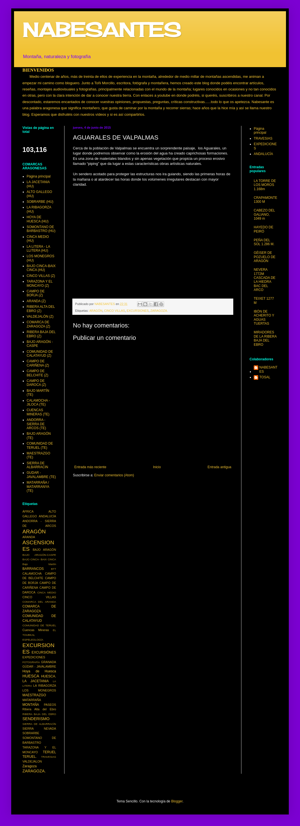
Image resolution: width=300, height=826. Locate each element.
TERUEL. (29, 757)
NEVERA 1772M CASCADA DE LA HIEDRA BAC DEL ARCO (264, 280)
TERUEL (49, 752)
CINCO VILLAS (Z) (41, 276)
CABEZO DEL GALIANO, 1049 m (264, 214)
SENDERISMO (36, 718)
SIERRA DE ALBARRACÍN (39, 723)
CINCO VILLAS (114, 310)
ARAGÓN (95, 310)
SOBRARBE (30, 733)
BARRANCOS (33, 569)
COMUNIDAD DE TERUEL (39, 625)
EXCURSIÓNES (44, 652)
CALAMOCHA (31, 573)
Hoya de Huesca (39, 671)
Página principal (38, 176)
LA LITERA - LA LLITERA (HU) (38, 248)
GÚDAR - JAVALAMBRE (39, 666)
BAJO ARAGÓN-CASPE (39, 554)
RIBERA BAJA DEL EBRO (39, 714)
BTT (53, 568)
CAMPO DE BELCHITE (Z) (37, 373)
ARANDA (28, 537)
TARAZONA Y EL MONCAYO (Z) (39, 283)
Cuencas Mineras (35, 630)
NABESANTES (101, 30)
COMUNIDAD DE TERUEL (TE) (40, 445)
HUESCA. (48, 676)
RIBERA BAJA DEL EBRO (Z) (41, 334)
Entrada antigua (219, 467)
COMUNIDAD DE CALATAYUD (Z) (40, 354)
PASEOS (50, 704)
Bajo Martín (39, 564)
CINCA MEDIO (46, 592)
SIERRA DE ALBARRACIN (37, 465)
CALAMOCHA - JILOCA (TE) (38, 402)
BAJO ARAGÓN (44, 549)
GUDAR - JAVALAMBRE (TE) (41, 475)
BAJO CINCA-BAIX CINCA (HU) (41, 268)
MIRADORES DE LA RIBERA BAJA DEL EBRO (265, 338)
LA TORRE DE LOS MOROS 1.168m (265, 185)
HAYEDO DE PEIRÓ (263, 229)
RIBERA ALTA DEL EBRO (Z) (41, 309)
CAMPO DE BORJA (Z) (36, 293)
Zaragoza (29, 766)
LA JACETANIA (35, 681)
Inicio (157, 467)
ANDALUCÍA (47, 516)
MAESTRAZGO (34, 695)
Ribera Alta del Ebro (39, 709)
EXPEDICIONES (33, 657)
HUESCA (30, 676)
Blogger (177, 801)
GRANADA (48, 662)
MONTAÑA (30, 705)
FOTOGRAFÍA (31, 662)
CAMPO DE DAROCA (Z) (36, 383)
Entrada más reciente (90, 467)
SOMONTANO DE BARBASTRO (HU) (41, 229)
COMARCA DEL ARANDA (39, 601)
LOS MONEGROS (39, 690)
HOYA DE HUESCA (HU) (38, 219)
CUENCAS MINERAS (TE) (38, 412)
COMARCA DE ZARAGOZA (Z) (38, 324)
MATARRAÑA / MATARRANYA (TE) (38, 487)
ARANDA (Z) (36, 301)
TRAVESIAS (48, 756)
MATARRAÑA (31, 700)
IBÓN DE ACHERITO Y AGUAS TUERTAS (264, 318)
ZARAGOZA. (159, 310)
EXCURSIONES (138, 310)
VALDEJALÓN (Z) (40, 316)
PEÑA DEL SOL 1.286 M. (264, 242)
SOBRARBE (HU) (40, 202)
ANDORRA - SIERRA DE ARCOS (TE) (36, 424)
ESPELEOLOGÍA (32, 639)
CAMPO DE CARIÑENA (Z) (38, 363)
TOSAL (264, 377)
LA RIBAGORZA (44, 685)
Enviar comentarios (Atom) (114, 475)
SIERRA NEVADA (39, 728)
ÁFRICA (28, 511)
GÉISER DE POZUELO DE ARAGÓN (264, 257)
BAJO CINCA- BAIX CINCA (39, 559)
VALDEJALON (32, 761)
